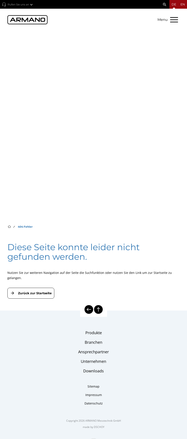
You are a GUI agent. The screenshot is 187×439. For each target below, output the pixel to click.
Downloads (93, 370)
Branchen (93, 342)
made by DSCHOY (93, 427)
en (182, 4)
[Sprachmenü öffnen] (173, 4)
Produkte (93, 332)
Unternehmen (93, 361)
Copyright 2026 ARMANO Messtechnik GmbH (93, 421)
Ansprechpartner (93, 351)
